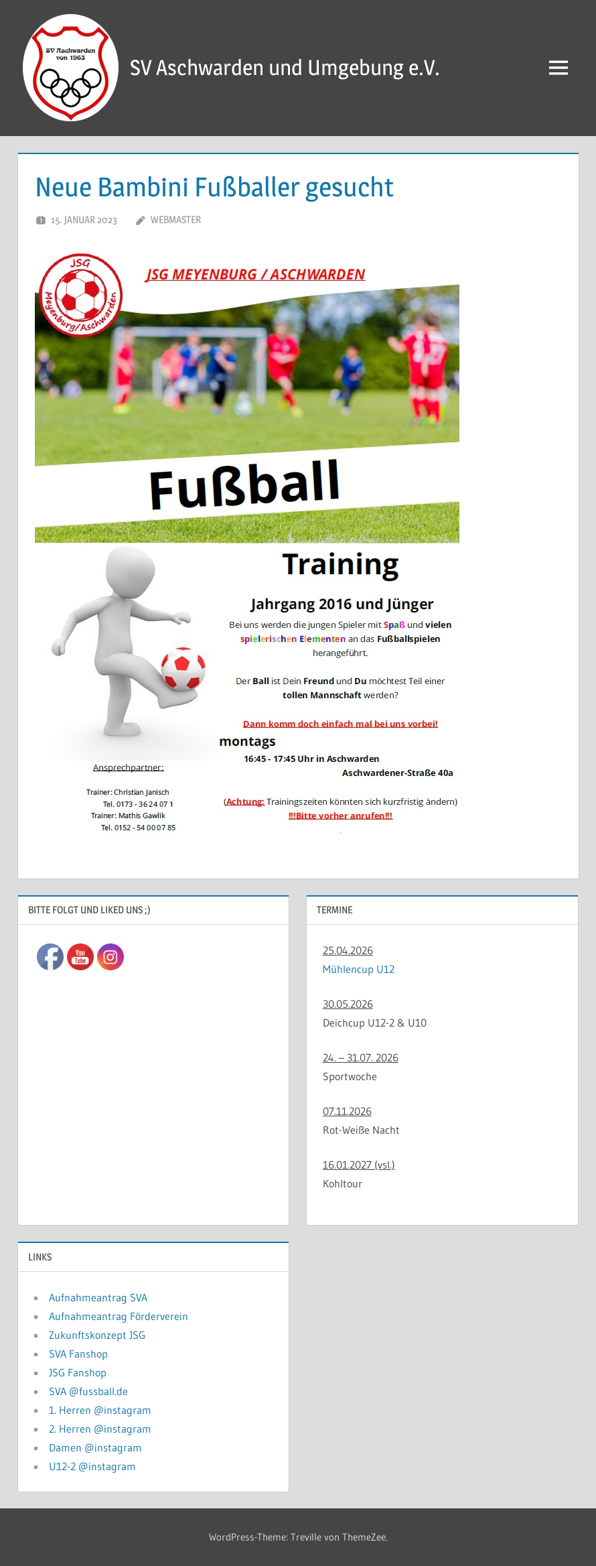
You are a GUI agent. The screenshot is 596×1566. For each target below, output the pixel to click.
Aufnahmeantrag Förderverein (118, 1316)
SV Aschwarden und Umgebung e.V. (285, 67)
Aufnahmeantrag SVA (98, 1297)
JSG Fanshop (77, 1372)
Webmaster (176, 219)
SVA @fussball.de (88, 1391)
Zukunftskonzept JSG (97, 1335)
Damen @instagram (95, 1447)
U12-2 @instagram (92, 1466)
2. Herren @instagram (100, 1428)
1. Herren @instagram (100, 1410)
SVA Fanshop (78, 1353)
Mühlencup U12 (358, 969)
